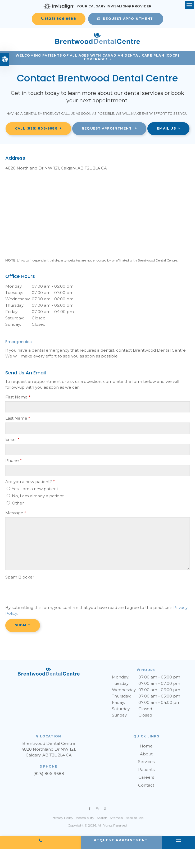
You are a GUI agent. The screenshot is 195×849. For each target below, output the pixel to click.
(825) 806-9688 (60, 19)
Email (12, 439)
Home (146, 746)
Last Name (17, 418)
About (146, 753)
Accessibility (85, 818)
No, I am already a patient (35, 495)
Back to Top (134, 818)
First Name (17, 397)
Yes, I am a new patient (32, 488)
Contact (146, 785)
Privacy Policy (62, 818)
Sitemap (116, 818)
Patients (146, 769)
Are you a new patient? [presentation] (30, 481)
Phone (13, 460)
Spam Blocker (19, 577)
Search (102, 818)
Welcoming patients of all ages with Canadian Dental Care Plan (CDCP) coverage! (98, 57)
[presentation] (36, 589)
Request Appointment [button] (128, 19)
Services (146, 761)
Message (15, 512)
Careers (146, 777)
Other (15, 503)
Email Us (166, 128)
